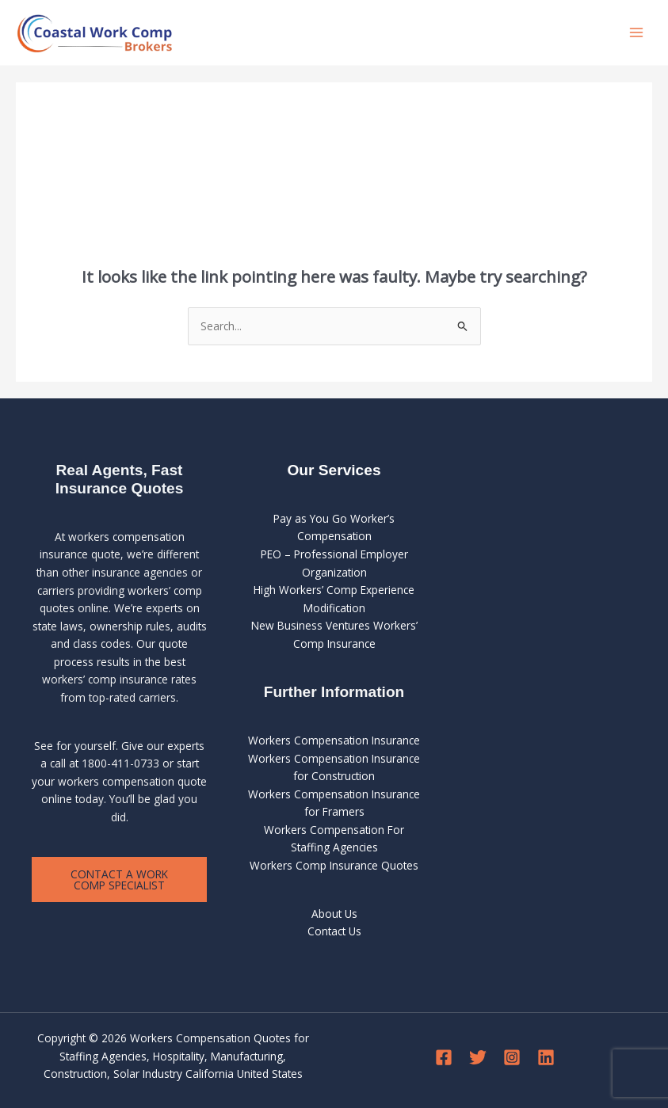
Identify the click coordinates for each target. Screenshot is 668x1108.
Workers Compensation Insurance (334, 740)
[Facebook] (443, 1057)
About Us (334, 913)
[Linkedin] (546, 1057)
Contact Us (334, 931)
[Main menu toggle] (636, 33)
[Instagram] (512, 1057)
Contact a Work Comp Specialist (119, 879)
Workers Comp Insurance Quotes (334, 865)
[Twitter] (478, 1057)
